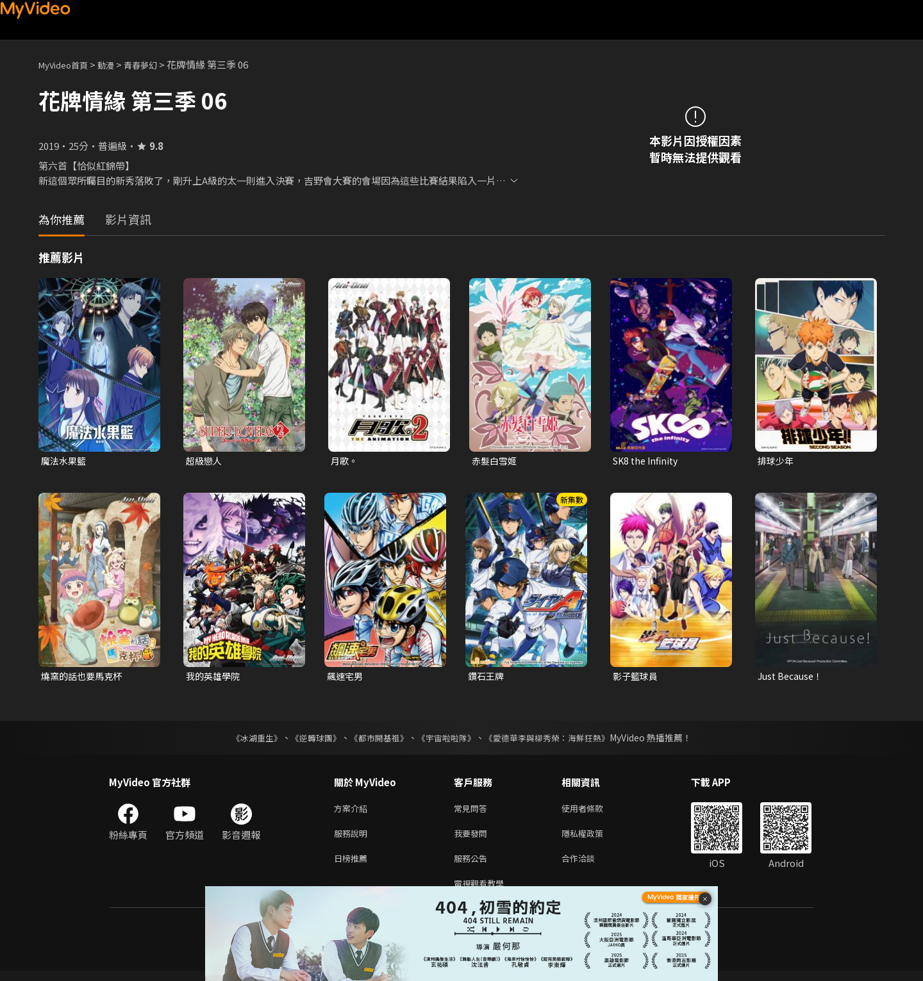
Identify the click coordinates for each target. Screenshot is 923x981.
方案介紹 (353, 811)
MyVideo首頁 (67, 64)
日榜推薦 (353, 865)
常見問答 (473, 811)
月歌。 (345, 461)
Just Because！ (792, 677)
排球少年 (777, 461)
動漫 (116, 64)
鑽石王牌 (487, 677)
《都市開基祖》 (375, 740)
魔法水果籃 (65, 461)
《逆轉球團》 (308, 740)
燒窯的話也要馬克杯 (84, 677)
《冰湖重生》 (245, 740)
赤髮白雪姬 (496, 461)
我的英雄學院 (215, 677)
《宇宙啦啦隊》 (447, 740)
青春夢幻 (154, 64)
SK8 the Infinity (648, 461)
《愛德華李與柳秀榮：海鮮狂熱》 (555, 740)
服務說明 (353, 838)
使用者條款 (593, 811)
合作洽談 (588, 865)
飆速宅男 (346, 677)
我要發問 (473, 838)
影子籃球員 (637, 677)
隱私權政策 (593, 838)
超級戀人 (205, 461)
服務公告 (473, 865)
